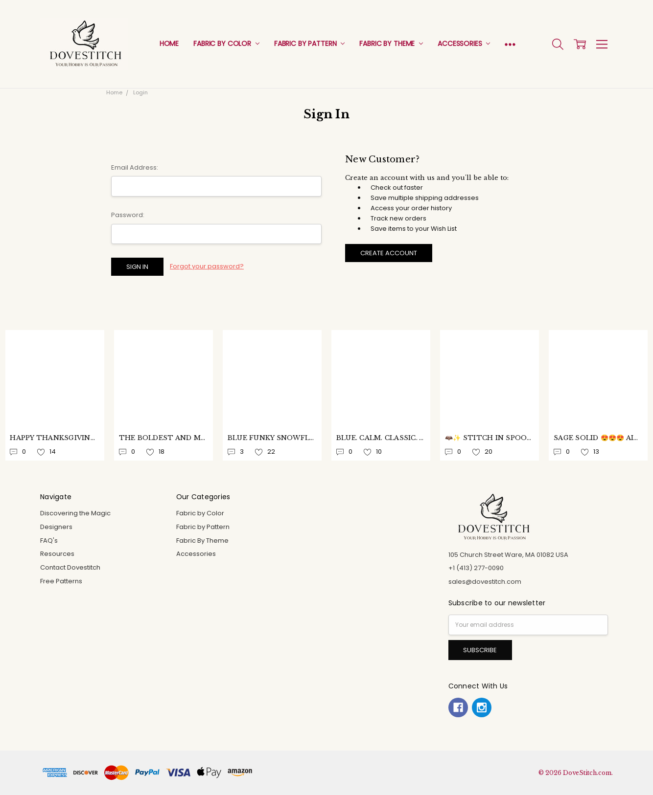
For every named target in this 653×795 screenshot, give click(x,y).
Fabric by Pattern (309, 43)
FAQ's (49, 540)
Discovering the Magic (75, 513)
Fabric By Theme (391, 43)
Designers (56, 526)
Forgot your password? (207, 266)
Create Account (388, 253)
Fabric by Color (226, 43)
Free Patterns (61, 581)
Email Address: (134, 167)
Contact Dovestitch (70, 567)
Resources (57, 553)
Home (169, 43)
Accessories (464, 43)
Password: (127, 215)
